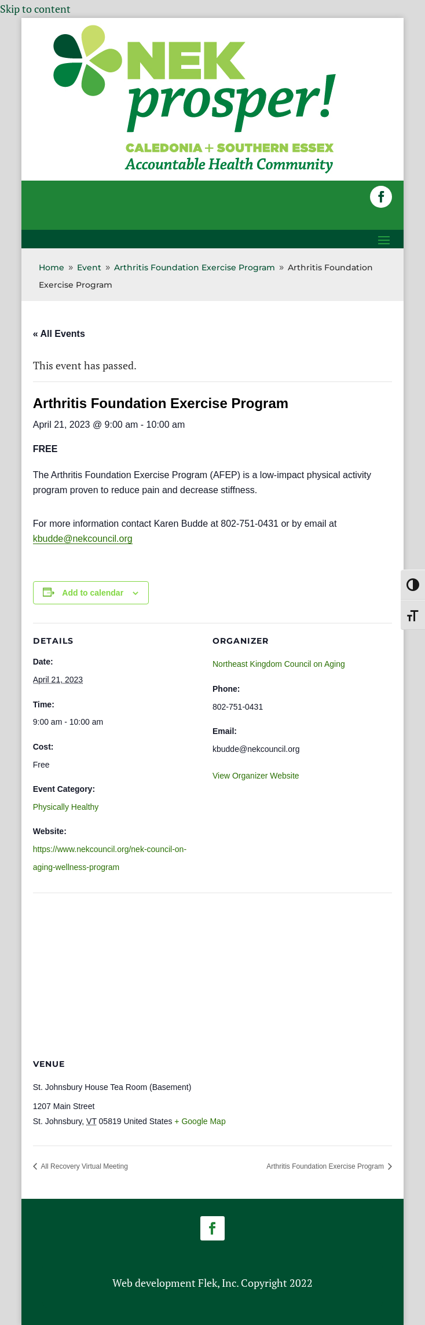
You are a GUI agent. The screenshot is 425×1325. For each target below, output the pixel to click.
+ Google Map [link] (199, 1121)
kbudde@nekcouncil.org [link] (83, 539)
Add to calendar (92, 592)
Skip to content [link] (35, 9)
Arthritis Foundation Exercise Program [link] (326, 1166)
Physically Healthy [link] (66, 807)
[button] (381, 197)
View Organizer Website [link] (255, 775)
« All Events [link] (59, 334)
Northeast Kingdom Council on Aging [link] (278, 664)
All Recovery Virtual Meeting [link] (83, 1166)
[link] (194, 172)
